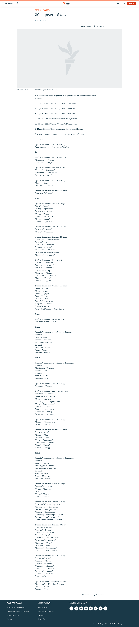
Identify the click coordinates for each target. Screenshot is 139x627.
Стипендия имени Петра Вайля (18, 611)
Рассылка (41, 615)
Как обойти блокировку (46, 611)
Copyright (41, 619)
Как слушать (42, 608)
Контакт (10, 619)
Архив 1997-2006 (13, 615)
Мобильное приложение (16, 608)
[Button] (86, 26)
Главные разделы (42, 10)
